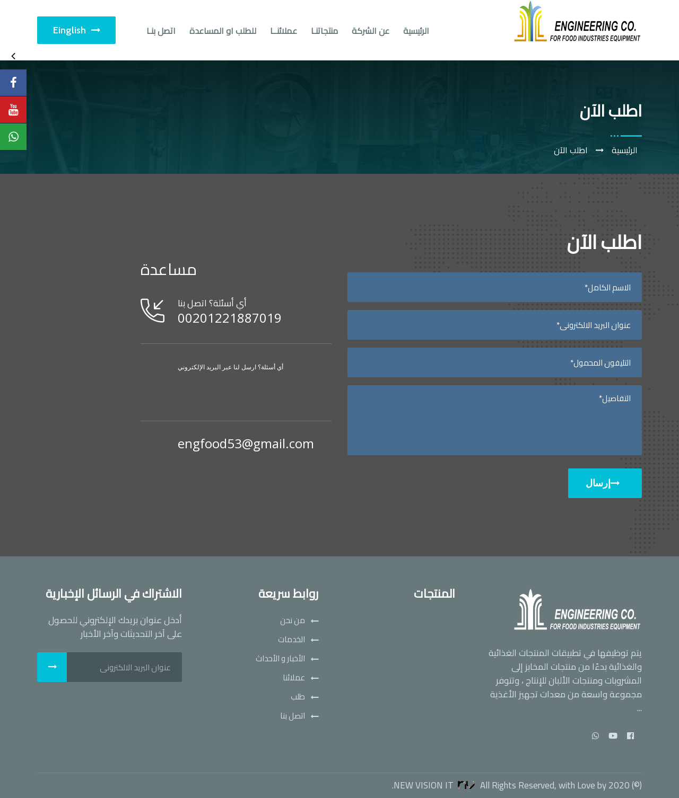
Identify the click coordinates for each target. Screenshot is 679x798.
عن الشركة (370, 31)
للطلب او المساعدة (222, 31)
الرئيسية (416, 31)
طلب (298, 697)
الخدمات (291, 639)
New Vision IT (436, 785)
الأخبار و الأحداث (280, 659)
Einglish (76, 30)
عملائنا (294, 678)
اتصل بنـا (161, 31)
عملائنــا (283, 31)
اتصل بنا (292, 716)
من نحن (292, 620)
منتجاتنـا (324, 31)
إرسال (602, 483)
